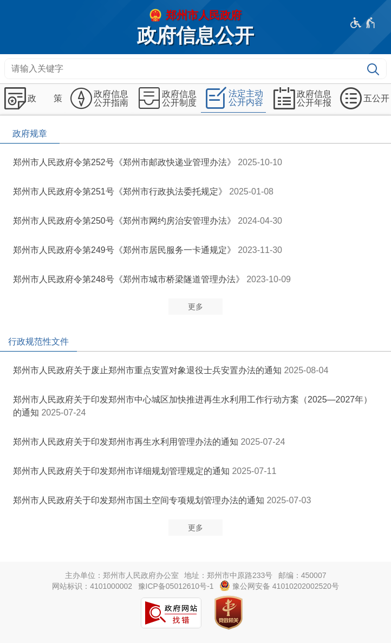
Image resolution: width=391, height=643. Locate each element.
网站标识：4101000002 (92, 586)
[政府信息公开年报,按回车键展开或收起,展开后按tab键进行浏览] (301, 99)
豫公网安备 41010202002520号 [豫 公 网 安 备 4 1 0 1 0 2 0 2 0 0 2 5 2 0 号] (279, 585)
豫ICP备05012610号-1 (176, 586)
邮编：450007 (302, 575)
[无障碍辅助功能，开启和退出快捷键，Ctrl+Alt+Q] (363, 22)
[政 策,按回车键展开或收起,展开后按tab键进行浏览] (32, 99)
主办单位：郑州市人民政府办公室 (122, 575)
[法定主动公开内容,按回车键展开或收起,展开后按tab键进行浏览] (233, 98)
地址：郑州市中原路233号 (228, 575)
